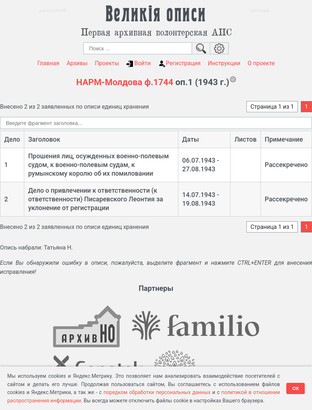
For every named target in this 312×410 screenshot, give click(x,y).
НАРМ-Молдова (109, 82)
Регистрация (179, 63)
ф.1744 (158, 82)
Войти (138, 63)
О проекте (261, 63)
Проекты (107, 63)
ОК (295, 388)
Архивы (77, 63)
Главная (48, 63)
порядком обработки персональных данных (157, 392)
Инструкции (224, 63)
